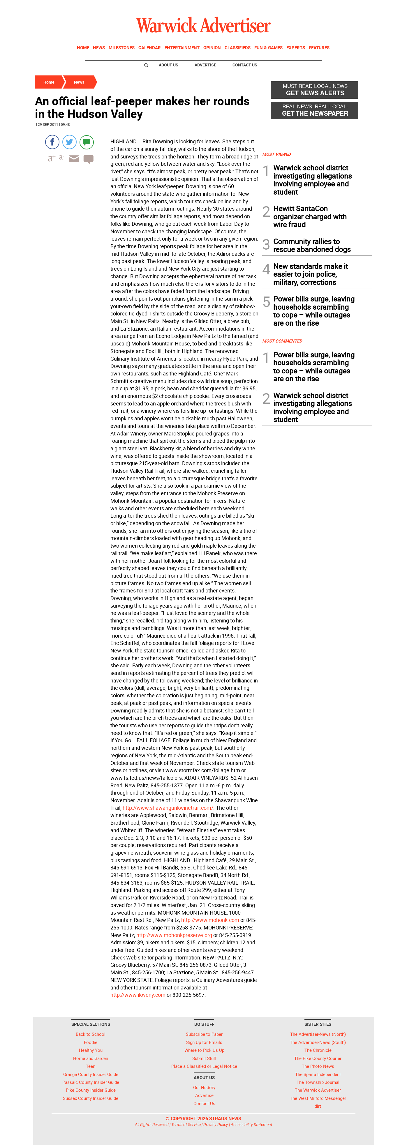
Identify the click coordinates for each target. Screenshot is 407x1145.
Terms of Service (186, 1124)
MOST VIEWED (276, 154)
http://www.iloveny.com (137, 994)
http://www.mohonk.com (210, 919)
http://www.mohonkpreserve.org (174, 934)
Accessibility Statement (251, 1124)
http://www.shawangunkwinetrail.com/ (168, 807)
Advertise (205, 65)
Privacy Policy (215, 1124)
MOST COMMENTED (282, 341)
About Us (168, 65)
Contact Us (244, 65)
